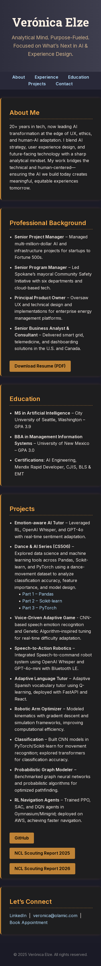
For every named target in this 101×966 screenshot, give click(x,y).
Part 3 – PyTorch (39, 607)
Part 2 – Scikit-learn (42, 601)
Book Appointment (28, 922)
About (18, 77)
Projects (37, 83)
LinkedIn (18, 915)
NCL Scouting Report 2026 (42, 868)
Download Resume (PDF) (40, 366)
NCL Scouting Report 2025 (42, 853)
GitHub (22, 838)
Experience (46, 77)
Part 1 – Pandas (38, 594)
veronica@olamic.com (55, 915)
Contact (64, 83)
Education (78, 77)
